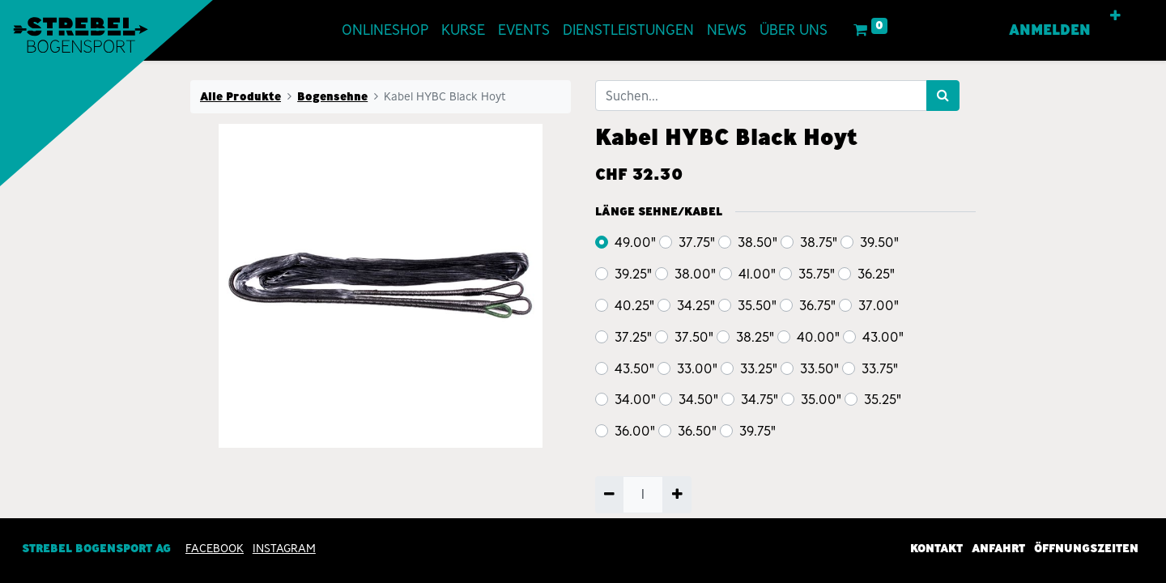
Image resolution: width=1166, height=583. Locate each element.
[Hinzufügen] (676, 494)
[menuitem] (385, 30)
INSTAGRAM (284, 549)
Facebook (214, 549)
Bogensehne (332, 96)
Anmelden (1050, 30)
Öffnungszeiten (1086, 549)
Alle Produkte (240, 96)
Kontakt (936, 549)
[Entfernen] (609, 494)
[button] (1115, 16)
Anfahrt (998, 549)
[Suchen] (943, 95)
